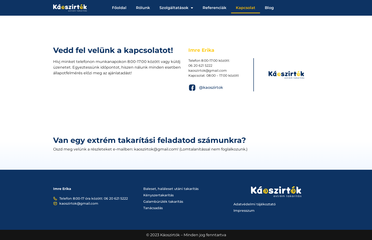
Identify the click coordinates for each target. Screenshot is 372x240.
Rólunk (143, 7)
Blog (269, 7)
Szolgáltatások (176, 8)
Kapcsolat (245, 7)
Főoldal (119, 7)
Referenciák (214, 7)
